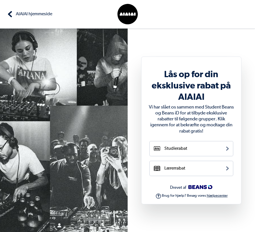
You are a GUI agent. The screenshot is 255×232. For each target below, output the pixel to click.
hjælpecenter (217, 196)
